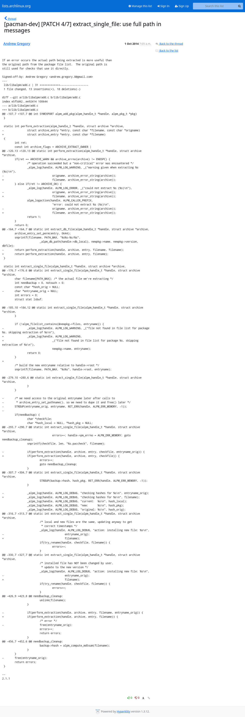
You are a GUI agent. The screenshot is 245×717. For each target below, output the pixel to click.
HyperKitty (123, 711)
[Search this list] (214, 6)
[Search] (239, 6)
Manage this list (140, 6)
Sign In (163, 6)
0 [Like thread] (130, 698)
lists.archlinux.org (16, 6)
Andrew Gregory (17, 43)
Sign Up (182, 6)
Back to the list (166, 50)
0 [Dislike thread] (137, 698)
